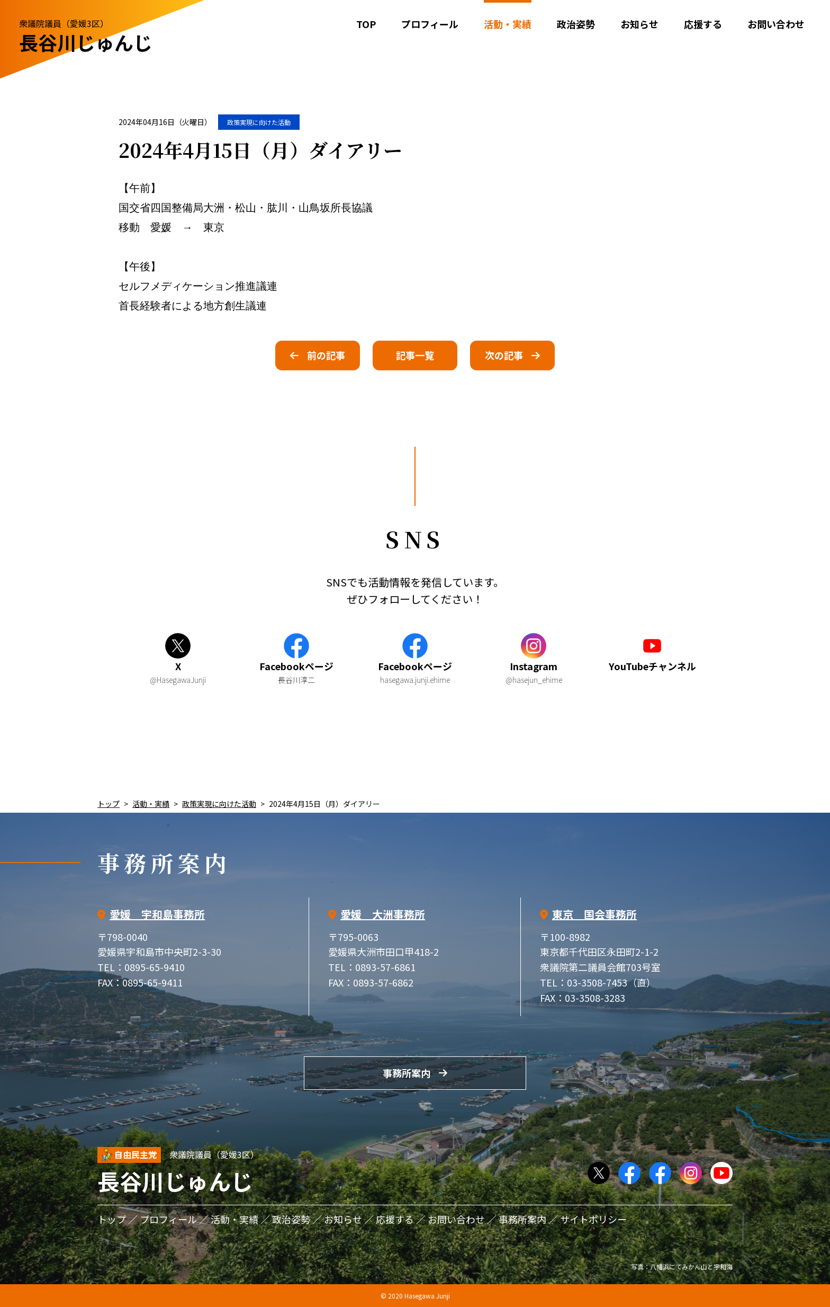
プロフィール (429, 24)
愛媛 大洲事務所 (382, 914)
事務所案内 (406, 1073)
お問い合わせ (776, 24)
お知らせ (639, 24)
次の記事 (504, 355)
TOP (366, 24)
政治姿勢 (576, 24)
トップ (108, 803)
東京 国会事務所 (594, 914)
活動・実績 (150, 803)
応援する (703, 24)
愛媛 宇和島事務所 (157, 914)
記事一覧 (415, 355)
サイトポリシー (593, 1219)
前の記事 (326, 355)
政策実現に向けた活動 (259, 122)
